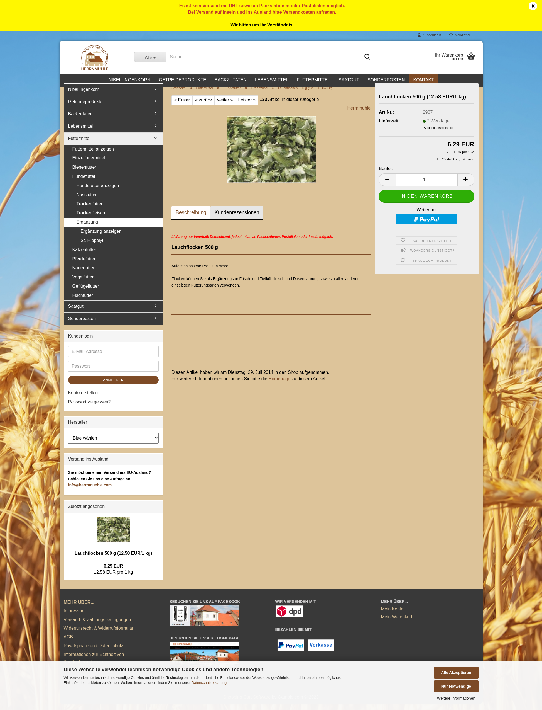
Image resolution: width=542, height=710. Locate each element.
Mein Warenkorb (397, 623)
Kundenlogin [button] (429, 35)
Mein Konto (392, 615)
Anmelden (113, 386)
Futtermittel (313, 79)
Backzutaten (231, 79)
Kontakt (423, 79)
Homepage (279, 384)
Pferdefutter (84, 265)
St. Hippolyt (92, 246)
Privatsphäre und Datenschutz (93, 652)
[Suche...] (150, 57)
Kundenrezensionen (237, 218)
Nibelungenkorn (129, 79)
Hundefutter (84, 182)
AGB (68, 643)
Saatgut (349, 79)
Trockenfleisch (91, 219)
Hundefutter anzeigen (98, 191)
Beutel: (386, 174)
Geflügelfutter (85, 292)
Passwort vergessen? (89, 408)
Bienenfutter (84, 173)
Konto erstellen (83, 398)
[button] (387, 186)
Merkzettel (459, 35)
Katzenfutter (84, 255)
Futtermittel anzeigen (93, 155)
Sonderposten (386, 79)
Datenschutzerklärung (209, 682)
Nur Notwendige (456, 686)
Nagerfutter (83, 274)
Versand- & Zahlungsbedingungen (97, 625)
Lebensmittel (271, 79)
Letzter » (247, 106)
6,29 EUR (113, 572)
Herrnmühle (359, 114)
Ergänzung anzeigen (101, 237)
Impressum (75, 617)
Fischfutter (82, 301)
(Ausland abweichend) (438, 133)
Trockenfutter (90, 210)
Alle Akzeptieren (456, 672)
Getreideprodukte (182, 79)
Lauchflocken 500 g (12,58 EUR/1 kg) (113, 559)
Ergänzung (87, 228)
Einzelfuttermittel (88, 164)
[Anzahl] (427, 186)
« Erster (182, 106)
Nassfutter (87, 200)
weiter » (225, 106)
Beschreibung (191, 218)
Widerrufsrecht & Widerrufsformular (99, 634)
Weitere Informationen (456, 698)
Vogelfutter (83, 283)
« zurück (203, 106)
